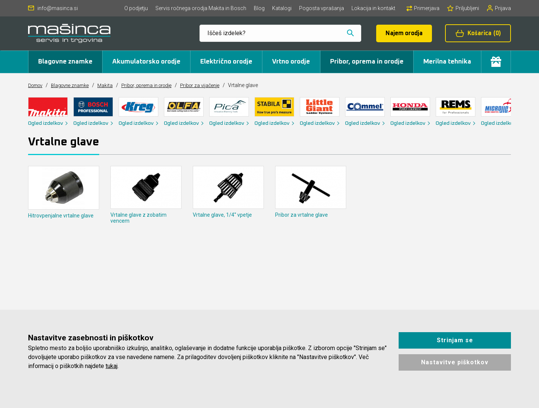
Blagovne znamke (65, 61)
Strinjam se (455, 340)
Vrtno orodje (291, 61)
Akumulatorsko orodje (146, 61)
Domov (37, 85)
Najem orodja (404, 33)
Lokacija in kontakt (373, 8)
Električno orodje (226, 61)
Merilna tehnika (447, 61)
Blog (259, 8)
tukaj (112, 366)
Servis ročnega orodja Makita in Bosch (200, 8)
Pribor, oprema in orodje (367, 61)
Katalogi (282, 8)
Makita (113, 85)
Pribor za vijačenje (216, 85)
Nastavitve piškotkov (454, 362)
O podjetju (136, 8)
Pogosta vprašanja (321, 8)
